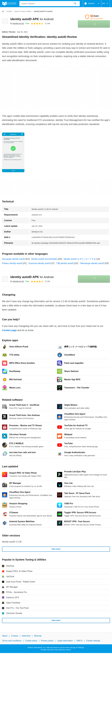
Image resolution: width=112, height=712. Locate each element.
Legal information (65, 641)
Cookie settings (93, 641)
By (17, 23)
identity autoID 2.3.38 (11, 542)
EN (105, 3)
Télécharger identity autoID (92, 263)
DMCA (80, 641)
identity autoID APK (31, 19)
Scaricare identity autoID (39, 263)
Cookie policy (31, 641)
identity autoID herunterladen (44, 259)
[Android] (9, 11)
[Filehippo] (9, 3)
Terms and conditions (11, 641)
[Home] (3, 11)
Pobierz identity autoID (12, 263)
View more (56, 549)
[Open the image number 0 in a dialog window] (13, 152)
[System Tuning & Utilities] (22, 11)
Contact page (9, 330)
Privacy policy (47, 641)
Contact (14, 636)
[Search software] (75, 3)
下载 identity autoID (65, 263)
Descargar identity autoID (13, 259)
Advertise (26, 636)
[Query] (49, 3)
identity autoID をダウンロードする (80, 259)
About (4, 636)
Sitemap (37, 636)
